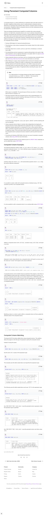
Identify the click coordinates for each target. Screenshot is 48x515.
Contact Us (34, 493)
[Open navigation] (42, 3)
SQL (7, 102)
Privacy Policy (28, 508)
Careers (33, 498)
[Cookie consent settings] (1, 513)
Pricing (5, 498)
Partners (34, 500)
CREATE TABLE (34, 142)
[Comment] (27, 482)
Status (5, 503)
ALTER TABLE (19, 144)
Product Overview (7, 493)
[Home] (7, 3)
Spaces (19, 496)
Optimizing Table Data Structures (15, 58)
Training (19, 500)
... (8, 7)
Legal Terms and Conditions (36, 512)
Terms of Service (36, 508)
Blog (33, 496)
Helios (5, 7)
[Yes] (21, 482)
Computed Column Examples (11, 16)
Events (19, 498)
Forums (19, 493)
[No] (24, 482)
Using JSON (14, 139)
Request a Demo (7, 496)
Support (5, 500)
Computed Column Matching (11, 18)
